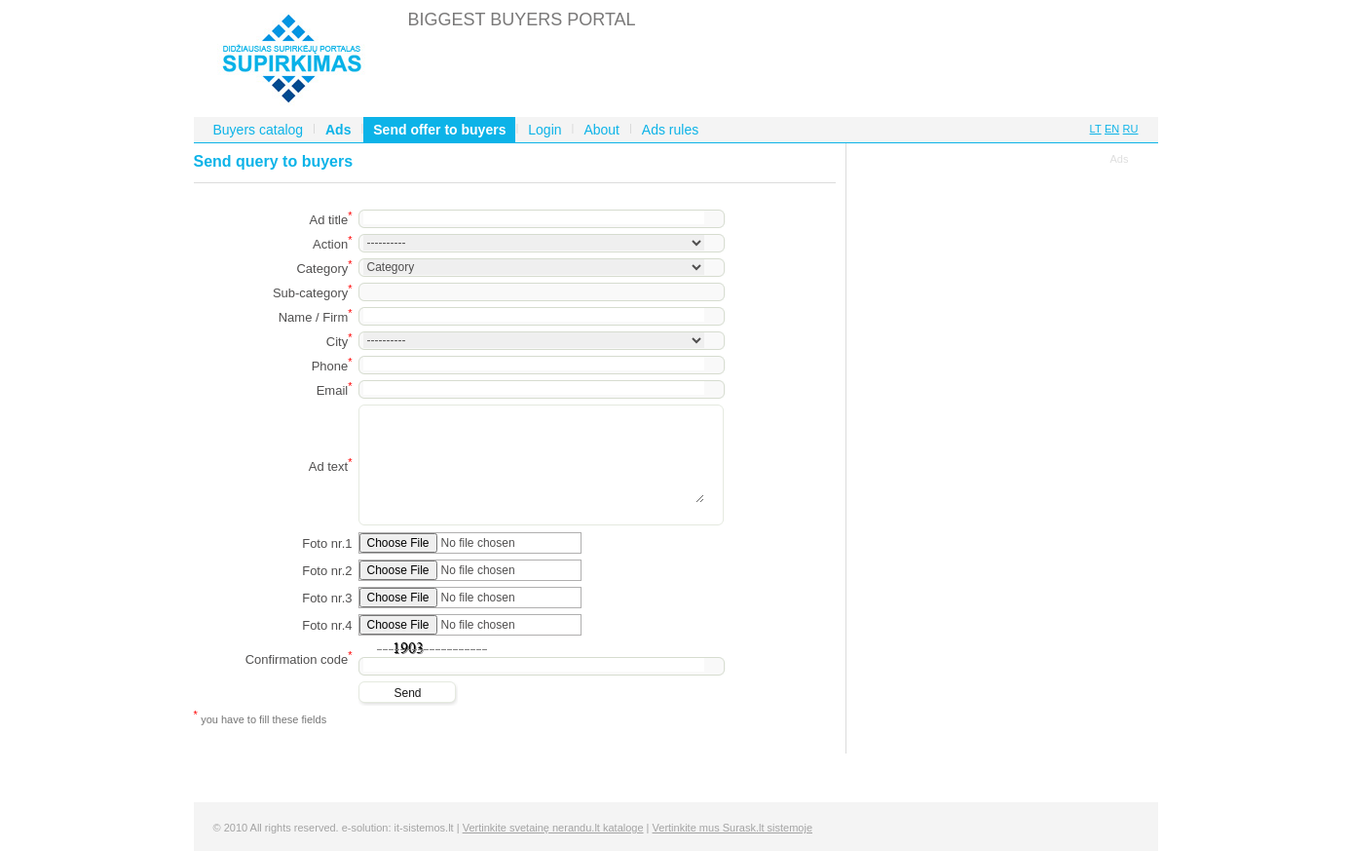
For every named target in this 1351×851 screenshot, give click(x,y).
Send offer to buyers (439, 129)
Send (407, 693)
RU (1131, 129)
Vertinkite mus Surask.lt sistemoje (732, 827)
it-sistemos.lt (424, 827)
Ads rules (670, 129)
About (601, 129)
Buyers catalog (258, 129)
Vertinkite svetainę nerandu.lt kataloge (553, 827)
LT (1096, 129)
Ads (338, 129)
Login (544, 129)
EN (1112, 129)
